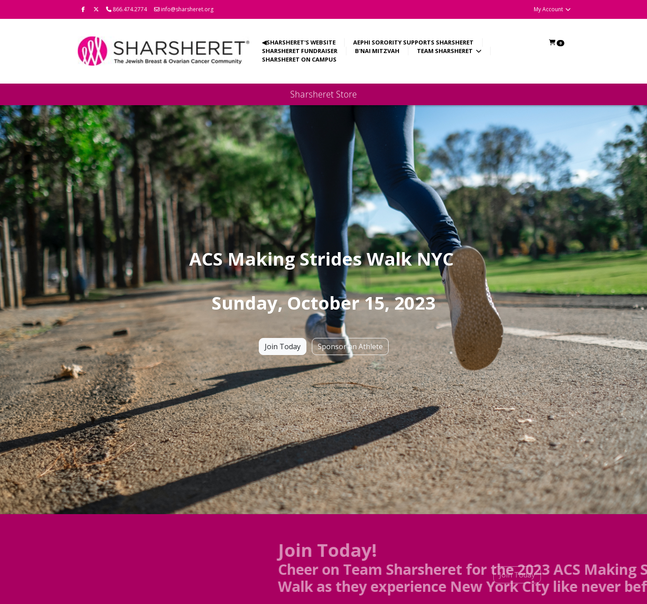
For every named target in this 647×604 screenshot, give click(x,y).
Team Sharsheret (445, 51)
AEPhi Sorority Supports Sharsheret (413, 42)
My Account (552, 9)
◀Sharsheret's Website (299, 42)
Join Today (283, 346)
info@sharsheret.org (183, 9)
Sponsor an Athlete (350, 346)
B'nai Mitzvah (377, 51)
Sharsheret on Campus (299, 59)
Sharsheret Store (323, 94)
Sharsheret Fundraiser (299, 51)
